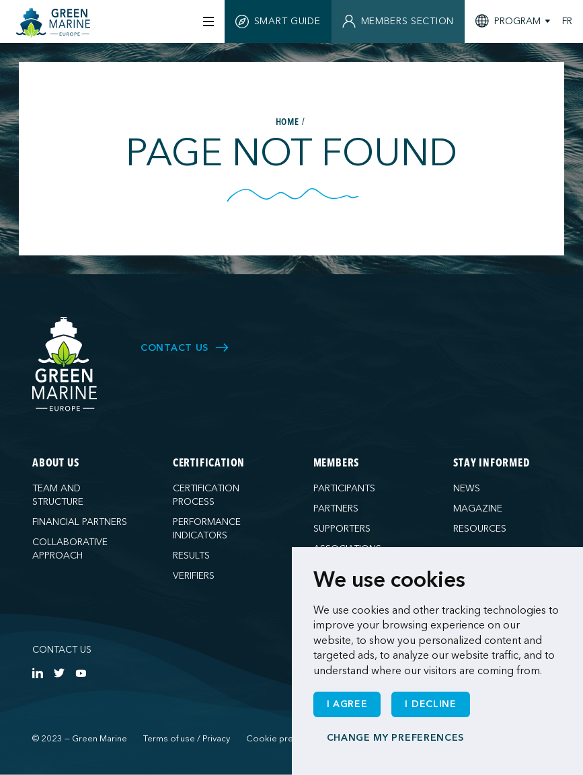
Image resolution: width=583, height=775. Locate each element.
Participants (344, 488)
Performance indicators (207, 529)
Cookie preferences (287, 739)
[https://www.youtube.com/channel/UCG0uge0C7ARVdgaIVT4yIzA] (80, 672)
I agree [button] (347, 704)
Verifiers (194, 575)
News (466, 488)
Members (336, 463)
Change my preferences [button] (396, 737)
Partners (335, 508)
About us (55, 463)
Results (191, 555)
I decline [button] (430, 704)
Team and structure (57, 495)
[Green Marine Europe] (54, 23)
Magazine (477, 508)
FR (567, 21)
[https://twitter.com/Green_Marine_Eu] (59, 672)
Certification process (206, 495)
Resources (479, 528)
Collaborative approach (70, 549)
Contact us (61, 649)
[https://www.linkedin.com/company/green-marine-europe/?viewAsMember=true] (37, 672)
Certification (209, 463)
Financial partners (79, 522)
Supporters (342, 528)
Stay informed (491, 463)
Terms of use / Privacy (186, 739)
